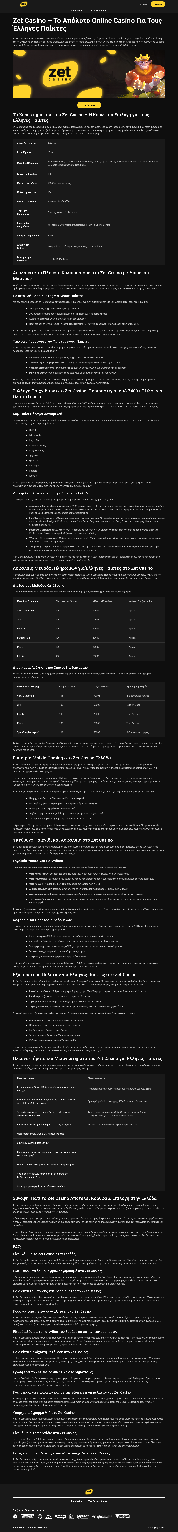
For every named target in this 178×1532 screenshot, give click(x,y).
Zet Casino (77, 10)
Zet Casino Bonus (97, 10)
